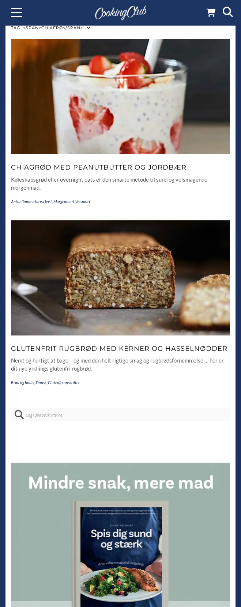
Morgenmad (63, 201)
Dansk (41, 382)
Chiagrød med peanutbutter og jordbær (99, 167)
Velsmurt (82, 201)
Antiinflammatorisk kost (31, 201)
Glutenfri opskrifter (64, 382)
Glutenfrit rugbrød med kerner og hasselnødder (119, 349)
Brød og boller (22, 382)
